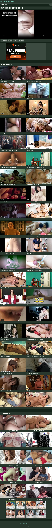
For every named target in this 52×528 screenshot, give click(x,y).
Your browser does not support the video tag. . (26, 24)
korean (16, 40)
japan (10, 40)
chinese (22, 40)
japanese (5, 40)
